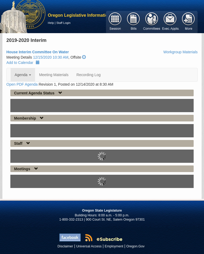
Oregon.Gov (135, 246)
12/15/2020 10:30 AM (50, 57)
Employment (114, 246)
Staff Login (63, 22)
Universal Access (89, 246)
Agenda (23, 75)
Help (51, 22)
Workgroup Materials (180, 52)
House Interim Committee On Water (37, 52)
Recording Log (88, 75)
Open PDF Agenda (22, 84)
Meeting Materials (54, 75)
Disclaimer (65, 246)
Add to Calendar (23, 62)
